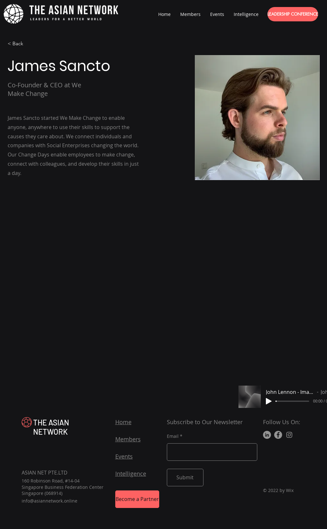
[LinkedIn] (267, 435)
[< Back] (20, 43)
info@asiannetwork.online (49, 501)
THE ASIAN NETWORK (51, 427)
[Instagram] (289, 435)
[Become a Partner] (137, 499)
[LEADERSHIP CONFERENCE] (292, 14)
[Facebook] (278, 435)
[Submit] (185, 477)
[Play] (269, 401)
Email (173, 436)
